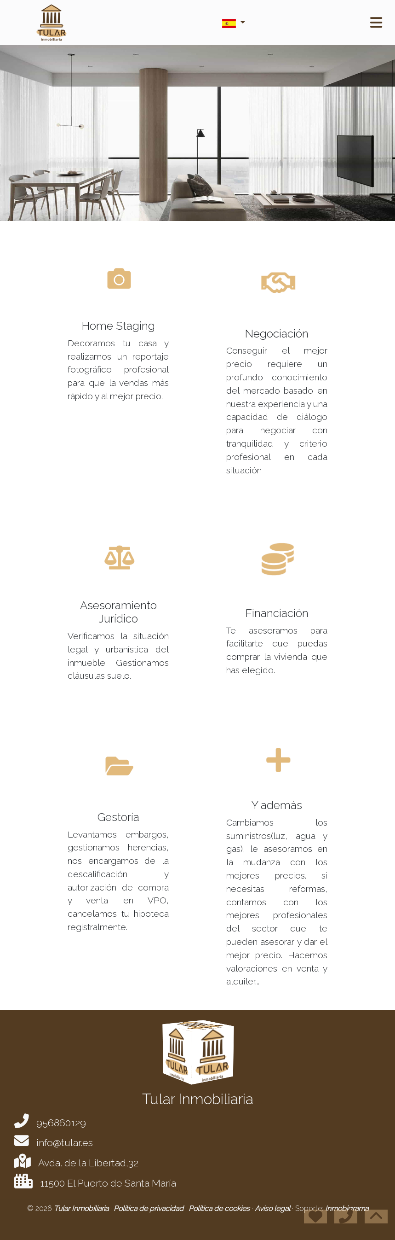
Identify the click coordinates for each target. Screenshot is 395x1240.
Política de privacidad (149, 1208)
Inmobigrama (346, 1208)
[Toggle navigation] (376, 22)
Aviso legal (273, 1208)
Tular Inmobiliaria (82, 1208)
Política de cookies (220, 1208)
